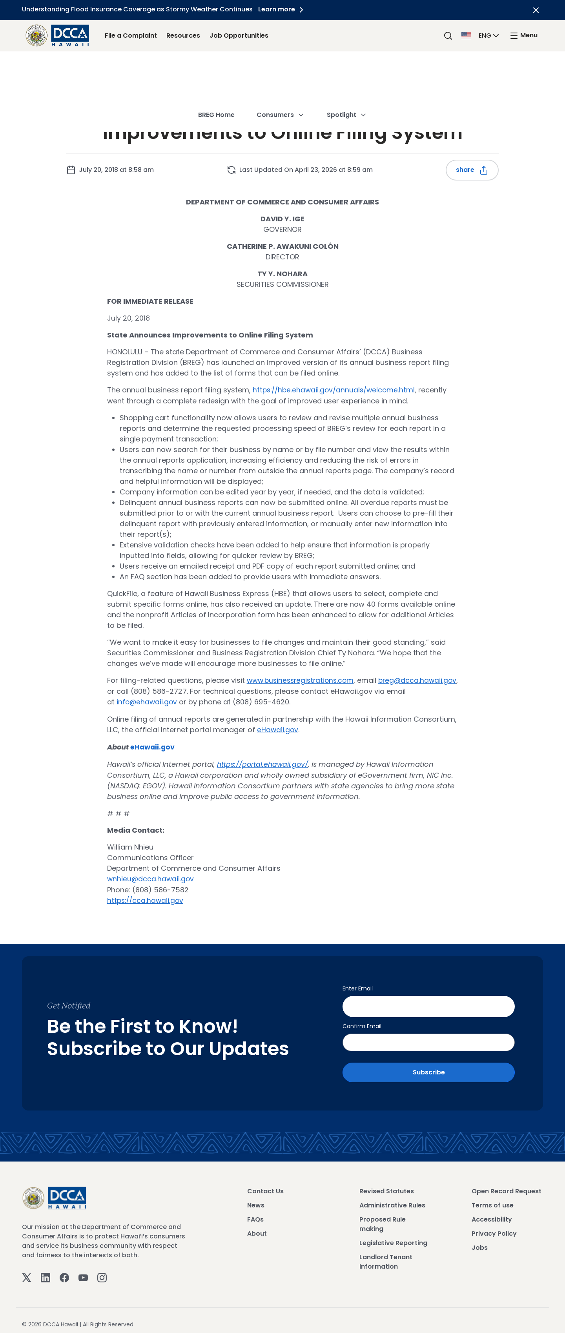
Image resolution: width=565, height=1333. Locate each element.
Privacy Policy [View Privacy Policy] (494, 1226)
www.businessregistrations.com (303, 680)
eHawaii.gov (278, 728)
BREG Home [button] (216, 68)
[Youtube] (83, 1270)
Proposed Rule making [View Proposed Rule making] (382, 1217)
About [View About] (257, 1226)
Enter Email (358, 985)
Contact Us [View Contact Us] (265, 1184)
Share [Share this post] (472, 170)
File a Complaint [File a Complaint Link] (131, 35)
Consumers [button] (281, 68)
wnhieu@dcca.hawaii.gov (151, 876)
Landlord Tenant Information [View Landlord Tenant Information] (385, 1255)
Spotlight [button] (347, 68)
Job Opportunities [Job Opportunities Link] (239, 35)
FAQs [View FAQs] (255, 1212)
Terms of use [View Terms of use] (493, 1198)
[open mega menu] (523, 35)
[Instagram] (102, 1270)
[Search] (448, 35)
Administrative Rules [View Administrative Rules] (392, 1198)
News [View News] (255, 1198)
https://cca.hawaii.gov (146, 898)
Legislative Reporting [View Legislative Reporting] (393, 1236)
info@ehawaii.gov (225, 701)
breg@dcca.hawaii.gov (168, 690)
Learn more (284, 9)
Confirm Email (362, 1019)
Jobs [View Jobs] (480, 1240)
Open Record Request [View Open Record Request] (506, 1184)
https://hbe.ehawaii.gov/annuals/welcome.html (336, 390)
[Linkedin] (45, 1270)
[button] (481, 35)
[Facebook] (64, 1270)
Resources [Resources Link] (183, 35)
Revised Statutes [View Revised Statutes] (386, 1184)
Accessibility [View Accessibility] (492, 1212)
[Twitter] (26, 1270)
